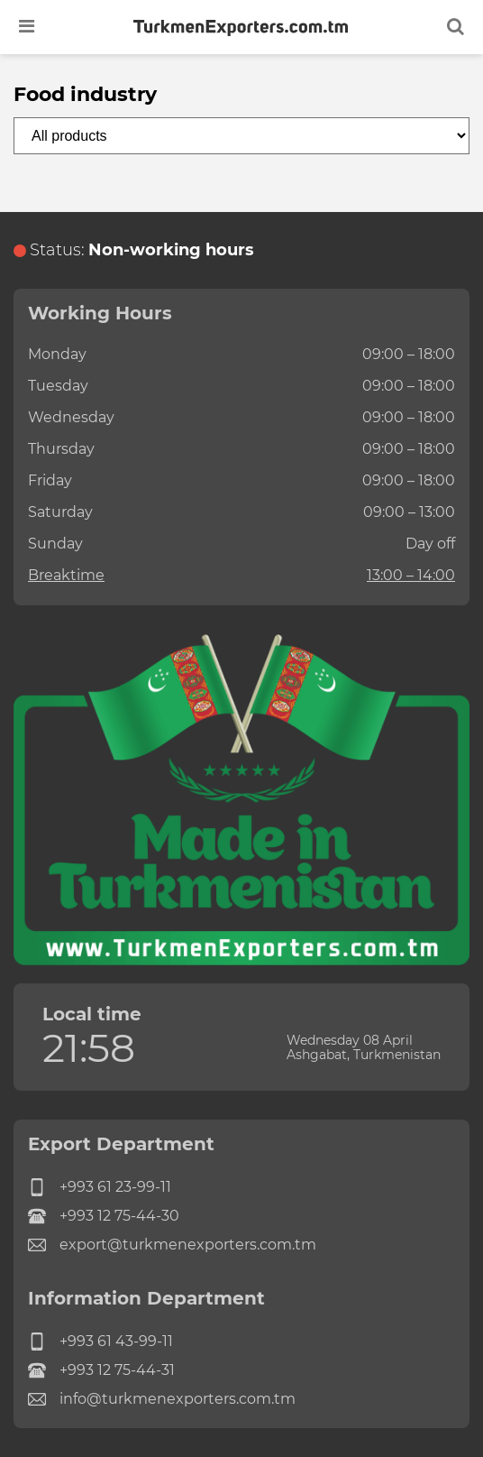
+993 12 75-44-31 (101, 1370)
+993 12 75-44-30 (103, 1216)
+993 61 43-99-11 (100, 1342)
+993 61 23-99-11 (99, 1187)
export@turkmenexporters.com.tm (172, 1245)
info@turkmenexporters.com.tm (162, 1399)
